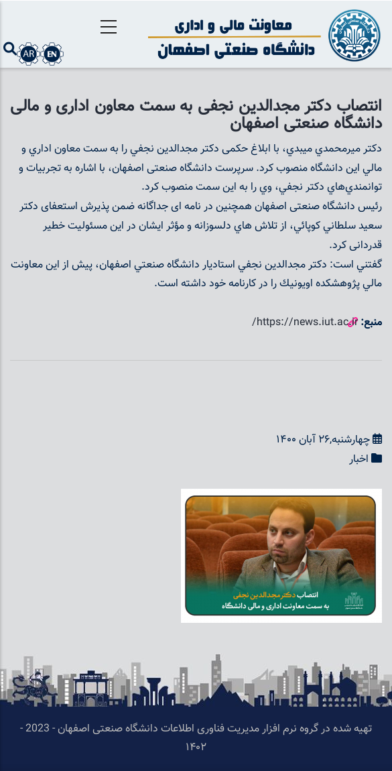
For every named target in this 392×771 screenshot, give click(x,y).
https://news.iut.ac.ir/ (305, 322)
